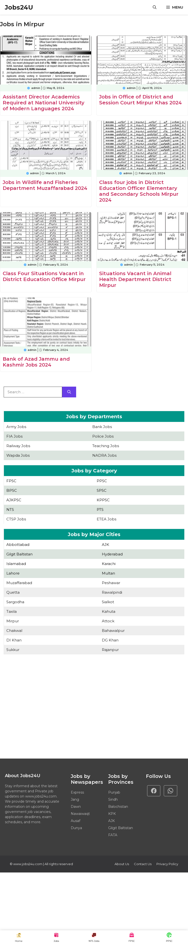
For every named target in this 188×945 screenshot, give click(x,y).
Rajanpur (110, 649)
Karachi (109, 563)
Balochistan (118, 806)
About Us (122, 864)
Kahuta (108, 611)
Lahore (13, 573)
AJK (105, 544)
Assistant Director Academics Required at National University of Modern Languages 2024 (43, 102)
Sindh (113, 799)
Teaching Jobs (105, 445)
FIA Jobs (14, 436)
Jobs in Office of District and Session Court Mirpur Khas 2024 (140, 100)
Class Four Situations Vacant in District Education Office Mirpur (44, 276)
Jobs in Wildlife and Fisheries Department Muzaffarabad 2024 (45, 185)
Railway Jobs (18, 445)
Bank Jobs (102, 426)
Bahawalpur (113, 630)
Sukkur (12, 649)
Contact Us (143, 864)
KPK (112, 813)
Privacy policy (167, 864)
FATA (112, 835)
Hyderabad (112, 554)
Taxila (11, 611)
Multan (108, 573)
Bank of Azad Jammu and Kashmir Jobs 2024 (36, 362)
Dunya (76, 828)
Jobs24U (19, 7)
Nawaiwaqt (80, 813)
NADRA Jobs (104, 455)
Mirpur (12, 621)
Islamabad (16, 563)
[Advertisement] (94, 707)
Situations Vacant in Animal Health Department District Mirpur (135, 279)
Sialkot (108, 602)
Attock (108, 621)
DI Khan (14, 640)
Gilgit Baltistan (19, 554)
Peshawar (111, 582)
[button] (154, 7)
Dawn (76, 806)
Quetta (13, 592)
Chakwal (14, 630)
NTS (10, 509)
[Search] (69, 392)
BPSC (11, 490)
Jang (75, 799)
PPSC (102, 481)
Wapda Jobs (18, 455)
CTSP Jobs (16, 519)
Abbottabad (17, 544)
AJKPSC (13, 500)
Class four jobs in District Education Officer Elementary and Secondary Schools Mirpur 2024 (138, 191)
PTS (100, 509)
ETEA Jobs (106, 519)
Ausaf (75, 821)
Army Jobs (16, 426)
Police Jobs (103, 436)
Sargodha (15, 602)
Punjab (114, 792)
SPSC (101, 490)
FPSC (11, 481)
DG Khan (110, 640)
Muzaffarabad (19, 582)
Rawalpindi (112, 592)
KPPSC (103, 500)
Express (77, 792)
